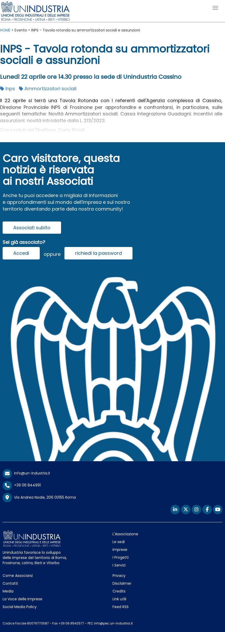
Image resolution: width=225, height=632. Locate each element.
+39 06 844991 (22, 485)
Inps (7, 88)
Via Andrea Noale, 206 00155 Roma (39, 497)
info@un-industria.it (26, 473)
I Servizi (118, 565)
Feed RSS (120, 606)
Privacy (118, 575)
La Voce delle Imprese (22, 599)
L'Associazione (125, 534)
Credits (118, 591)
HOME (5, 30)
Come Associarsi (18, 575)
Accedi (21, 253)
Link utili (119, 599)
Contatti (10, 583)
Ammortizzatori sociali (47, 88)
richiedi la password (98, 253)
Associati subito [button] (31, 227)
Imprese (119, 549)
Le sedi (118, 541)
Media (8, 591)
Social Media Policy (20, 606)
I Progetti (120, 557)
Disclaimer (121, 583)
